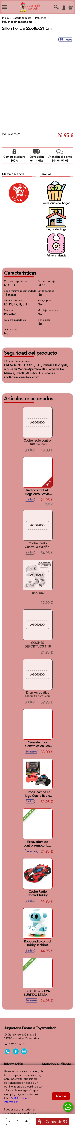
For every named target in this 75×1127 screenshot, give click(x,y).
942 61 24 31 (17, 1044)
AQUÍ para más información (17, 1100)
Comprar (56, 1122)
